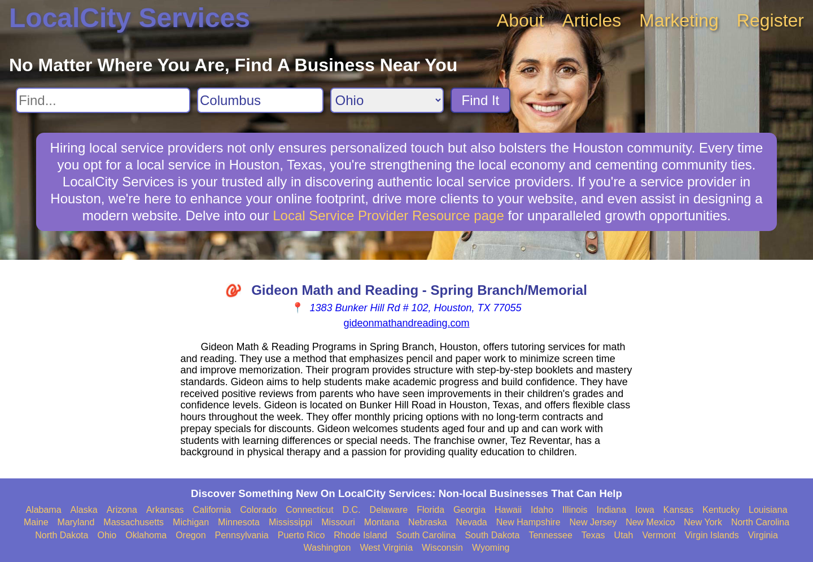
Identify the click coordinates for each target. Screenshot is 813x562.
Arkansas (165, 510)
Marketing (679, 20)
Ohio (106, 535)
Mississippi (290, 522)
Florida (430, 510)
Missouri (338, 522)
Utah (623, 535)
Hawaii (508, 510)
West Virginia (386, 547)
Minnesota (239, 522)
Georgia (469, 510)
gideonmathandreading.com (406, 323)
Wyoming (491, 547)
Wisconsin (442, 547)
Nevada (471, 522)
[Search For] (103, 100)
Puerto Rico (301, 535)
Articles (591, 20)
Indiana (612, 510)
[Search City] (260, 100)
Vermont (659, 535)
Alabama (43, 510)
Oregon (191, 535)
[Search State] (387, 100)
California (212, 510)
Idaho (542, 510)
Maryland (76, 522)
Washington (327, 547)
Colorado (258, 510)
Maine (36, 522)
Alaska (84, 510)
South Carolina (426, 535)
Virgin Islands (712, 535)
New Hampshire (528, 522)
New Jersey (593, 522)
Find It (481, 100)
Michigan (191, 522)
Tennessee (550, 535)
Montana (381, 522)
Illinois (574, 510)
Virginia (763, 535)
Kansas (678, 510)
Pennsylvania (242, 535)
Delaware (389, 510)
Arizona (122, 510)
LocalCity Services (129, 18)
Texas (593, 535)
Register (770, 20)
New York (703, 522)
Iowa (644, 510)
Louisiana (768, 510)
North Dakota (61, 535)
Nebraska (427, 522)
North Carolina (760, 522)
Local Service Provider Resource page (388, 215)
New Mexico (650, 522)
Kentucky (721, 510)
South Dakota (492, 535)
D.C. (352, 510)
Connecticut (310, 510)
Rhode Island (360, 535)
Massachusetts (133, 522)
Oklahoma (146, 535)
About (520, 20)
